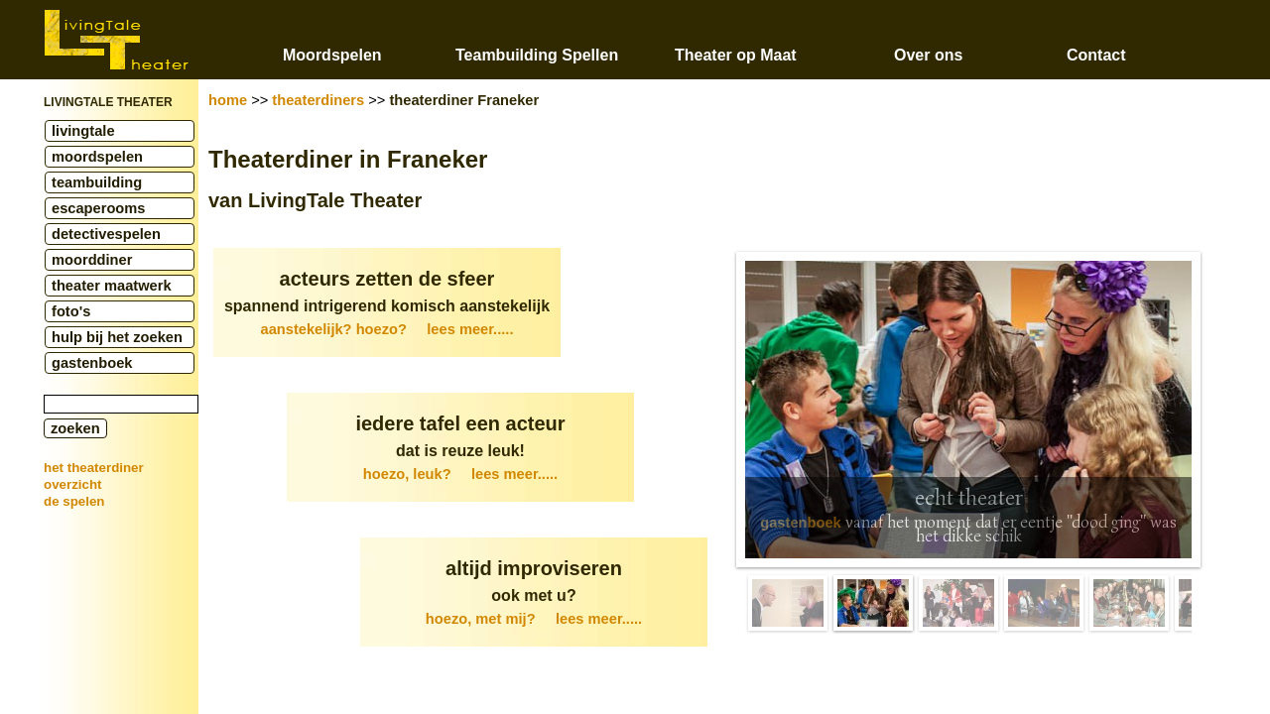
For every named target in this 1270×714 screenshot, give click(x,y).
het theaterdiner (94, 467)
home (227, 100)
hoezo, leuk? (460, 474)
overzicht (73, 484)
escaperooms (99, 208)
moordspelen (97, 157)
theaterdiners (318, 100)
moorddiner (92, 260)
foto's (71, 311)
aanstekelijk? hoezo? (387, 329)
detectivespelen (106, 234)
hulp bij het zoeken (117, 337)
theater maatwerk (112, 286)
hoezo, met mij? (534, 619)
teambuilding (97, 182)
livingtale (83, 131)
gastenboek (92, 363)
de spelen (74, 501)
